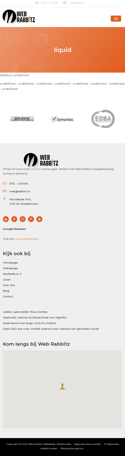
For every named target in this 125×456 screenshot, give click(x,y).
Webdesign (10, 268)
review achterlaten (27, 238)
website (36, 168)
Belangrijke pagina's (72, 448)
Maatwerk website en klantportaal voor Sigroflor (35, 317)
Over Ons (9, 285)
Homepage (10, 262)
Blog (6, 290)
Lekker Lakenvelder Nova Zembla (25, 311)
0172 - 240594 (18, 183)
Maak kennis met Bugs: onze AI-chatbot (29, 323)
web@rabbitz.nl (74, 3)
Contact (8, 296)
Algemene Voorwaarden (87, 444)
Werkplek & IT (12, 273)
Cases (7, 279)
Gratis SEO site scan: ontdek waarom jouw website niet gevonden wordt (51, 328)
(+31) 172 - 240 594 (46, 3)
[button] (116, 19)
